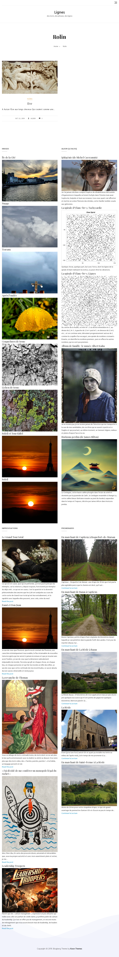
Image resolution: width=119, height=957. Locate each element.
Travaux (6, 249)
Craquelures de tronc (13, 341)
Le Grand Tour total (12, 537)
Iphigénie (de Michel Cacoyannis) (79, 157)
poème (30, 99)
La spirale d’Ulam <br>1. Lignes (78, 273)
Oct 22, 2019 (20, 118)
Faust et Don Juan (11, 605)
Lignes (59, 13)
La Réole (66, 707)
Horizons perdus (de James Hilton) (80, 437)
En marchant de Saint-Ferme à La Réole (83, 762)
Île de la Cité (9, 157)
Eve (29, 103)
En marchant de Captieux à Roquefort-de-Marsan (88, 537)
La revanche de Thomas (15, 677)
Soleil (5, 479)
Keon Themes (76, 948)
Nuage (5, 203)
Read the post (7, 601)
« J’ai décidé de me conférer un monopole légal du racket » (29, 772)
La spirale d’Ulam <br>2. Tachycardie (81, 207)
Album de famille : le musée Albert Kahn (83, 346)
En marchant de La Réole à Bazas (79, 649)
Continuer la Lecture (69, 588)
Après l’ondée (9, 295)
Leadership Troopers (13, 865)
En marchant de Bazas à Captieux (79, 592)
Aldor (33, 118)
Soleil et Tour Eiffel (12, 433)
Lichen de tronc (10, 387)
